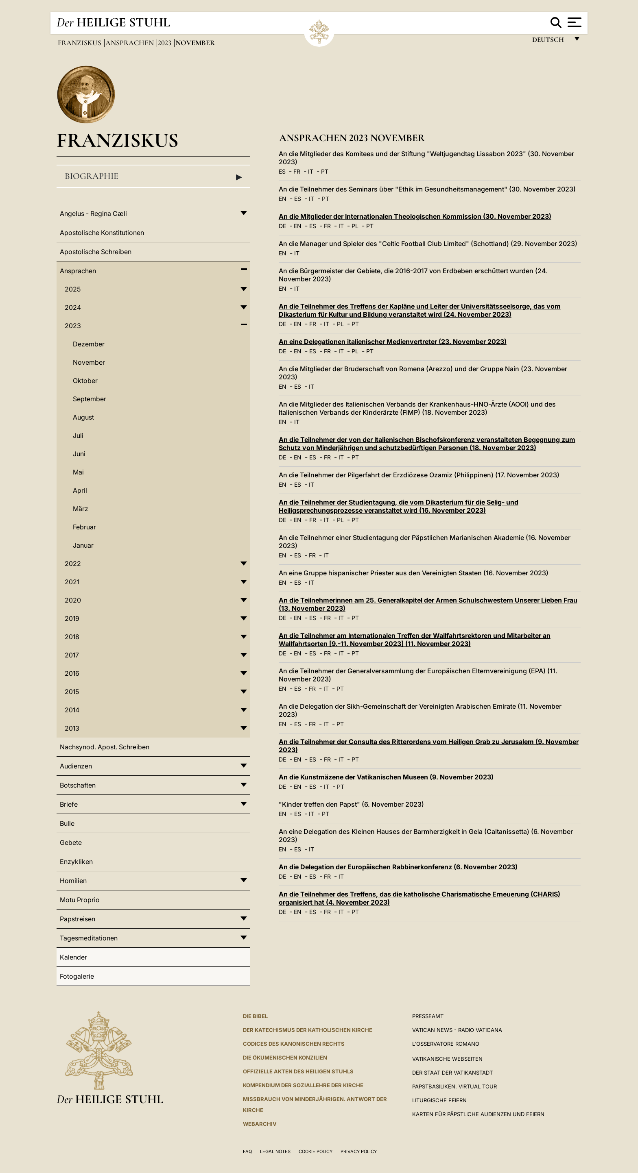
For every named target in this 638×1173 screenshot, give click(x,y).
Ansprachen (130, 42)
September (89, 399)
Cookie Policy (315, 1151)
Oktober (85, 380)
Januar (83, 545)
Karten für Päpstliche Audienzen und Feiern (478, 1114)
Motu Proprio (80, 900)
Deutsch (550, 41)
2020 (73, 600)
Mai (78, 472)
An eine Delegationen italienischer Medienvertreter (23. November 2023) (393, 341)
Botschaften (78, 785)
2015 (72, 692)
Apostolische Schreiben (95, 252)
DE (282, 225)
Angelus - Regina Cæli (93, 213)
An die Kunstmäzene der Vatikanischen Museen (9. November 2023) (386, 777)
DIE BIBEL (255, 1016)
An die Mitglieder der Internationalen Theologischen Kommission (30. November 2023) (415, 216)
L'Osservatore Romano (445, 1043)
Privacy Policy (359, 1151)
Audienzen (76, 766)
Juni (79, 454)
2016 (72, 673)
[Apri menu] (573, 22)
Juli (78, 435)
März (80, 509)
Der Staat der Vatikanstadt (452, 1072)
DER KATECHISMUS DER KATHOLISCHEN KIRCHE (307, 1030)
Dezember (89, 344)
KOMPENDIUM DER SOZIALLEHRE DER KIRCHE (303, 1085)
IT (310, 171)
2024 (73, 307)
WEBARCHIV (260, 1124)
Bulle (67, 823)
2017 (72, 655)
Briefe (69, 804)
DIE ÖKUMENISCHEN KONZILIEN (285, 1057)
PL (355, 225)
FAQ (247, 1151)
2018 (72, 637)
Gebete (71, 842)
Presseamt (428, 1016)
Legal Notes (275, 1151)
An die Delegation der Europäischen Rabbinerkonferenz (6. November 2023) (398, 867)
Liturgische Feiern (439, 1100)
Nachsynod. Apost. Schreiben (104, 747)
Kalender (73, 957)
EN (282, 198)
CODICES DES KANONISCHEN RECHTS (294, 1043)
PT (324, 171)
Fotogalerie (77, 976)
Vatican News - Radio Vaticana (457, 1030)
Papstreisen (77, 919)
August (83, 417)
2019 (72, 618)
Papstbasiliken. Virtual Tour (454, 1086)
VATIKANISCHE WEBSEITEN (447, 1058)
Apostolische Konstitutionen (102, 233)
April (80, 490)
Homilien (73, 881)
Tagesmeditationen (89, 938)
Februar (84, 527)
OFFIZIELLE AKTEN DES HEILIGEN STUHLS (298, 1071)
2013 (72, 728)
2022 (73, 563)
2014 (72, 710)
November (89, 362)
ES (282, 171)
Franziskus (80, 42)
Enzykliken (76, 861)
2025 (73, 289)
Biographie (153, 176)
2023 (165, 42)
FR (296, 171)
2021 (72, 582)
